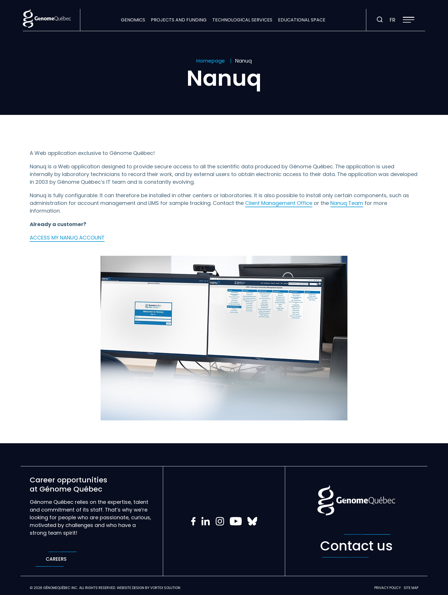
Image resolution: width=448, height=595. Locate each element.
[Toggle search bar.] (379, 19)
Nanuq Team (346, 203)
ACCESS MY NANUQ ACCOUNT (67, 237)
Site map (411, 587)
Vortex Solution (165, 587)
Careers (56, 559)
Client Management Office (278, 203)
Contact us (356, 546)
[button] (408, 19)
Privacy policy (387, 587)
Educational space (301, 20)
